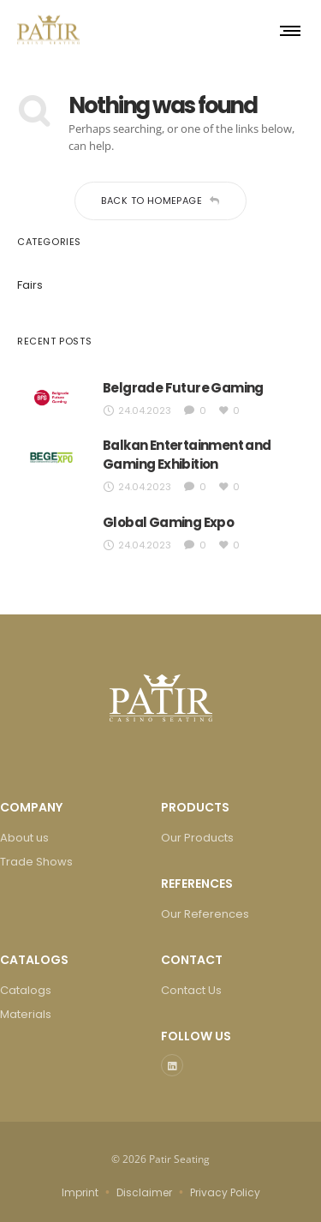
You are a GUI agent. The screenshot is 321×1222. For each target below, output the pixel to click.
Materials (25, 1014)
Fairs (30, 285)
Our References (205, 914)
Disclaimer (144, 1192)
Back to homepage (160, 200)
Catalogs (25, 990)
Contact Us (191, 990)
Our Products (197, 838)
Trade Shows (36, 862)
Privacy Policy (225, 1192)
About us (24, 838)
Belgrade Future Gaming (183, 388)
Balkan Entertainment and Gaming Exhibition (187, 454)
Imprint (80, 1192)
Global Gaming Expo (168, 522)
